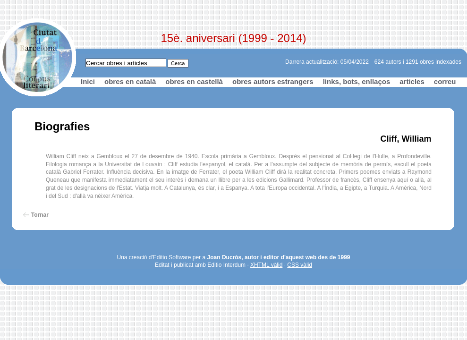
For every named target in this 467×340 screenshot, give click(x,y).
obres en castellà (194, 81)
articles (412, 81)
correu (445, 81)
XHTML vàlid (266, 265)
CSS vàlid (299, 265)
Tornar (40, 215)
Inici (88, 81)
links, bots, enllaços (357, 81)
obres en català (130, 81)
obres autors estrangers (273, 81)
